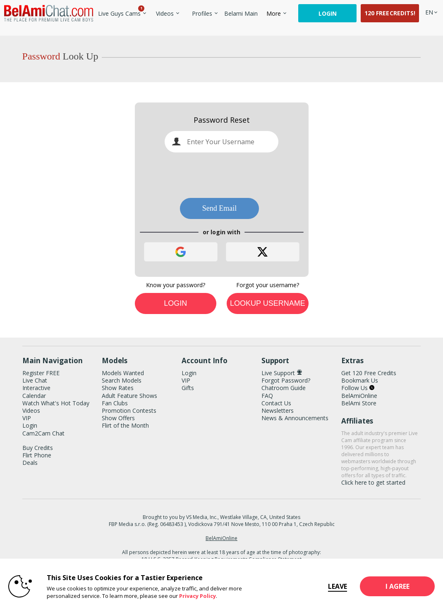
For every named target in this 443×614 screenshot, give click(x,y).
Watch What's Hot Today (55, 403)
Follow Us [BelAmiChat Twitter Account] (357, 388)
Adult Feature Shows (129, 396)
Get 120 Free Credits (368, 373)
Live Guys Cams (119, 13)
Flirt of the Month (125, 425)
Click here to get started (373, 482)
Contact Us (276, 403)
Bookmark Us (359, 380)
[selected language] (429, 12)
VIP (26, 418)
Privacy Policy (197, 596)
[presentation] (222, 175)
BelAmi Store (358, 403)
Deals (30, 462)
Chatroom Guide (283, 388)
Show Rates (118, 388)
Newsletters (277, 410)
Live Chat (34, 380)
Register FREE (41, 373)
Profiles (202, 13)
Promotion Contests (129, 410)
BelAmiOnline (359, 396)
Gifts (188, 388)
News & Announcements (294, 418)
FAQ (267, 396)
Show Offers (118, 418)
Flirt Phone (36, 455)
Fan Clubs (115, 403)
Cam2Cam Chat (43, 433)
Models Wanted (123, 373)
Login (327, 13)
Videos (165, 13)
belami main (241, 13)
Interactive (36, 388)
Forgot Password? (285, 380)
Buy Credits (37, 448)
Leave (318, 586)
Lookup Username (267, 303)
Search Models (121, 380)
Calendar (34, 396)
